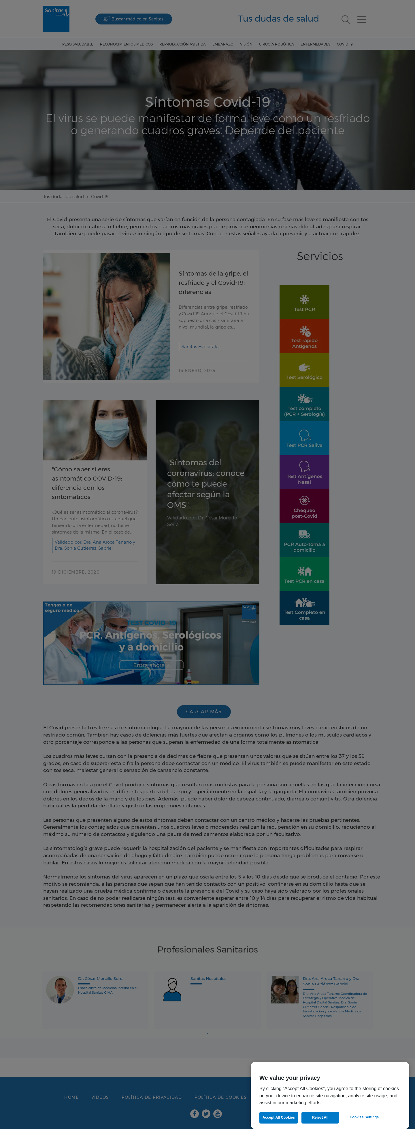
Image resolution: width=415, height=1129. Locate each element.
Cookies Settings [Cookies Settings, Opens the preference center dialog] (364, 1117)
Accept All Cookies (279, 1117)
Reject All (320, 1117)
